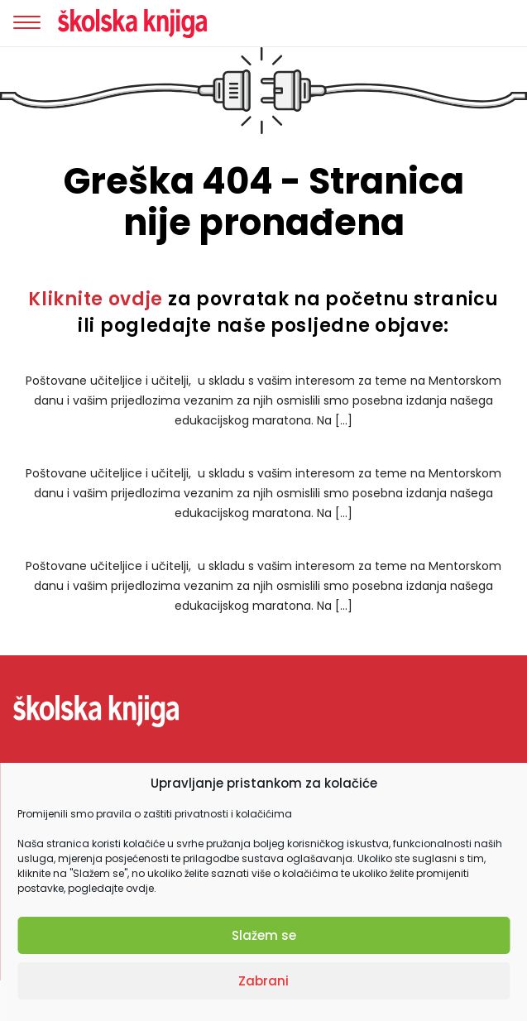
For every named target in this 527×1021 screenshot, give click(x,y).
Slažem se (264, 935)
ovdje (140, 888)
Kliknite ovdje (95, 299)
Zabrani (263, 981)
